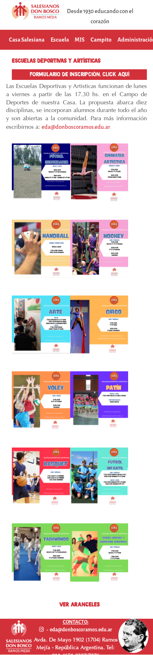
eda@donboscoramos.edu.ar (76, 127)
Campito (101, 39)
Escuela (60, 39)
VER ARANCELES (79, 604)
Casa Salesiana (26, 39)
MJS (79, 39)
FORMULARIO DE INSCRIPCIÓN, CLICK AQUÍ (79, 74)
